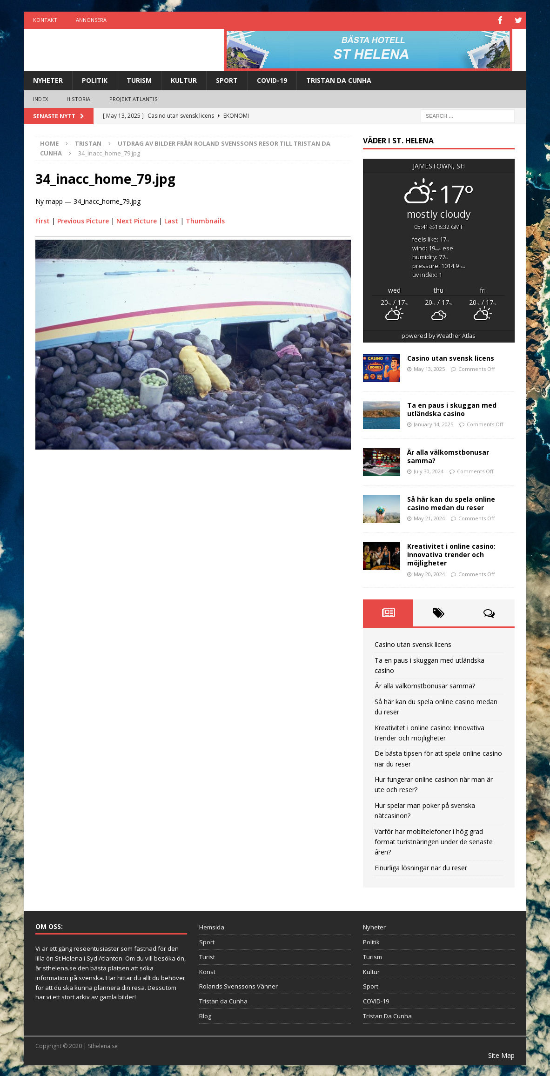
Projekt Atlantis (133, 97)
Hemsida (211, 926)
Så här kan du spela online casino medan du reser (451, 502)
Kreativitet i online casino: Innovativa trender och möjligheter (451, 553)
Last (171, 219)
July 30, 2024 (428, 470)
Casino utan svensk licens (450, 357)
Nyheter (48, 79)
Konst (207, 971)
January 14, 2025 (433, 423)
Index (40, 97)
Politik (94, 79)
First (42, 219)
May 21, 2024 (429, 517)
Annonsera (91, 19)
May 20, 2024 (429, 573)
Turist (207, 956)
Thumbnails (205, 219)
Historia (79, 97)
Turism (139, 79)
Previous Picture (83, 219)
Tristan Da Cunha (338, 79)
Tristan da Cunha (223, 1000)
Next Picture (136, 219)
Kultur (184, 79)
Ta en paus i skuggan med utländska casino (451, 408)
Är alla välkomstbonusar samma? (448, 455)
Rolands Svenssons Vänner (238, 985)
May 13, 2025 (429, 367)
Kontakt (45, 19)
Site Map (501, 1054)
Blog (205, 1015)
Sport (227, 79)
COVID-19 (272, 79)
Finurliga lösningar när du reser (421, 866)
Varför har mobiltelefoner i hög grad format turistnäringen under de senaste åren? (434, 841)
